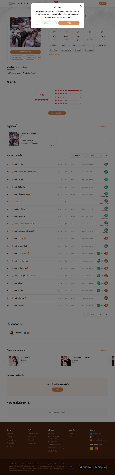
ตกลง (69, 22)
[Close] (80, 5)
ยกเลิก (46, 22)
